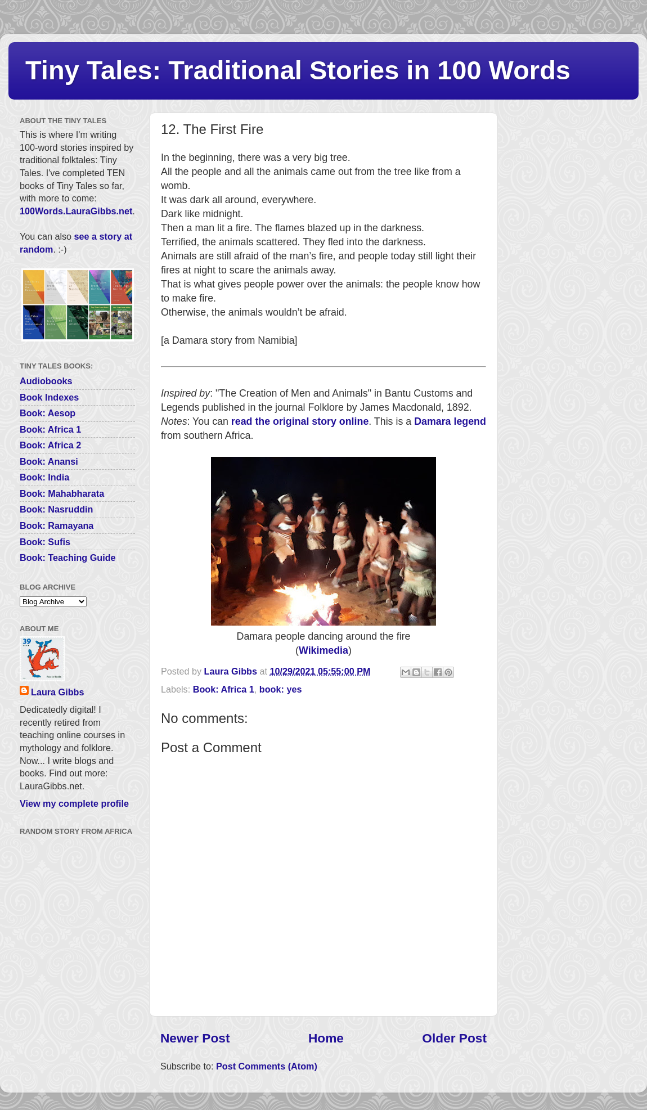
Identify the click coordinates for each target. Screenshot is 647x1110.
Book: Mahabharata (62, 493)
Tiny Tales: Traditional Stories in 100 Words (297, 70)
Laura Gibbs (57, 692)
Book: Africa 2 (50, 445)
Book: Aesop (47, 413)
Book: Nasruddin (56, 509)
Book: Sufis (45, 542)
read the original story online (300, 421)
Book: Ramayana (56, 525)
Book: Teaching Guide (68, 557)
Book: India (44, 477)
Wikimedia (323, 650)
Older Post (454, 1038)
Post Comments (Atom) (266, 1066)
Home (326, 1038)
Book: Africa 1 (223, 689)
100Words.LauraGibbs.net (76, 211)
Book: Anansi (49, 461)
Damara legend (450, 421)
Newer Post (195, 1038)
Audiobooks (46, 381)
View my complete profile (74, 803)
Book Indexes (49, 397)
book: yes (280, 689)
